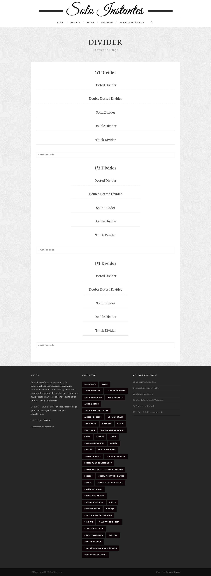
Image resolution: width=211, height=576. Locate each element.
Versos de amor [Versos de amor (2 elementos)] (92, 542)
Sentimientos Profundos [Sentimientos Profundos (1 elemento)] (98, 515)
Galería (75, 22)
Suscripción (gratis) (132, 22)
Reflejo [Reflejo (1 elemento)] (110, 509)
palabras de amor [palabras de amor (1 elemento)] (94, 443)
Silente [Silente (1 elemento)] (88, 522)
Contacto (107, 22)
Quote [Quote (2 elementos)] (112, 502)
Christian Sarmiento (42, 426)
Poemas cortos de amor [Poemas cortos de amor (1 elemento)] (111, 476)
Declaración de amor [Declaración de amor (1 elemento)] (112, 430)
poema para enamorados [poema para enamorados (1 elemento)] (98, 463)
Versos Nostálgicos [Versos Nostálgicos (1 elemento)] (95, 555)
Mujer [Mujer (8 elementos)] (113, 437)
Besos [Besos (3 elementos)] (120, 424)
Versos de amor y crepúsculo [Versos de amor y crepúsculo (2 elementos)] (100, 548)
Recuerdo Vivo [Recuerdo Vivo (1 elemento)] (92, 509)
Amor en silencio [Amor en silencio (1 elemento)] (115, 391)
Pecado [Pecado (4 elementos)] (88, 450)
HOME (60, 22)
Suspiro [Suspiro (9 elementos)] (113, 535)
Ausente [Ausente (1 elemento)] (106, 424)
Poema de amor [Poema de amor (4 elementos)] (92, 456)
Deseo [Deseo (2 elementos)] (87, 437)
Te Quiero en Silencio (144, 406)
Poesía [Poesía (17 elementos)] (88, 483)
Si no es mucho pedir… (144, 382)
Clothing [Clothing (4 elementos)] (89, 430)
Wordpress (174, 572)
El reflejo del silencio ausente (148, 412)
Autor (90, 22)
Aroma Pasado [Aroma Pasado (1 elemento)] (115, 417)
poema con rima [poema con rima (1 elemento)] (107, 450)
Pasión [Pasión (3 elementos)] (114, 443)
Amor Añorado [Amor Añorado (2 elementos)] (92, 391)
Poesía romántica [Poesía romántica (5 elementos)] (94, 496)
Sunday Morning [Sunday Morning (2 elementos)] (93, 535)
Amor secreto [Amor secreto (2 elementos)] (115, 397)
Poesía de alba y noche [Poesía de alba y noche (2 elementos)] (110, 483)
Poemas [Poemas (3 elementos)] (88, 476)
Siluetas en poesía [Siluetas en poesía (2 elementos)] (109, 522)
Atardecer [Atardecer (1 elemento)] (90, 424)
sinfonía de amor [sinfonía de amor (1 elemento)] (93, 529)
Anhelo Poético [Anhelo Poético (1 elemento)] (93, 417)
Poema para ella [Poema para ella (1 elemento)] (116, 456)
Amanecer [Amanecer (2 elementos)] (90, 384)
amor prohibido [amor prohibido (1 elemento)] (93, 397)
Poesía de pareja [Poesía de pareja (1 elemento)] (93, 489)
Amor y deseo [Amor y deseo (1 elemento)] (91, 404)
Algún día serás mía (143, 394)
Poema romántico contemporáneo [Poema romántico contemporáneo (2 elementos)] (103, 470)
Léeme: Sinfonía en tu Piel (146, 388)
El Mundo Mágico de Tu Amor (148, 400)
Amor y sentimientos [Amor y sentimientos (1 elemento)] (96, 410)
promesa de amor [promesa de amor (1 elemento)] (93, 502)
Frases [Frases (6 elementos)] (100, 437)
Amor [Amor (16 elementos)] (105, 384)
